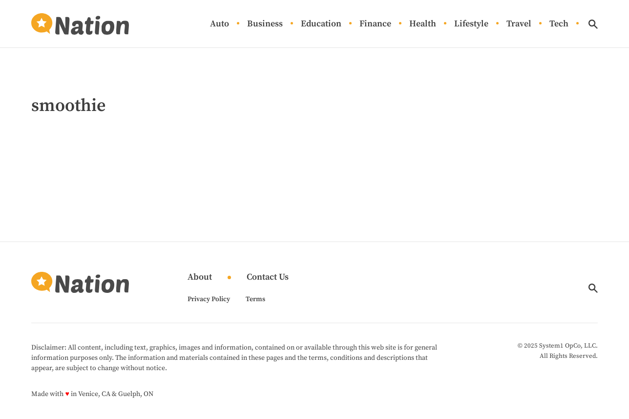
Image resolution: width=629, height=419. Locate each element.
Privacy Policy (209, 299)
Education (321, 24)
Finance (375, 24)
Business (265, 24)
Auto (219, 24)
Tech (558, 24)
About (200, 277)
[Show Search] (593, 24)
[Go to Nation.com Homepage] (80, 24)
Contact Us (268, 277)
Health (422, 24)
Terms (255, 299)
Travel (518, 24)
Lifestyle (471, 24)
